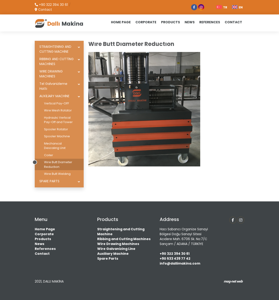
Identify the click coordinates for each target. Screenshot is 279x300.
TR (221, 7)
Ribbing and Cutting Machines (124, 239)
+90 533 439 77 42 (175, 258)
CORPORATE (145, 22)
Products (43, 239)
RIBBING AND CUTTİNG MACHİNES (56, 61)
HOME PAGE (121, 22)
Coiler (48, 155)
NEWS (190, 22)
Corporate (44, 234)
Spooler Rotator (56, 129)
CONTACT (233, 22)
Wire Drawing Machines (118, 243)
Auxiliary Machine (113, 253)
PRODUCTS (170, 22)
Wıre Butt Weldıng (57, 174)
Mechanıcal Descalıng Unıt (54, 145)
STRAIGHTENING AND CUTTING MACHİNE (55, 49)
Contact (42, 253)
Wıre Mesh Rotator (58, 110)
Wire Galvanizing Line (116, 248)
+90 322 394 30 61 (174, 253)
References (45, 248)
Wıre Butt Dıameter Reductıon (58, 164)
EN (237, 7)
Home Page (45, 229)
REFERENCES (209, 22)
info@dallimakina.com (180, 263)
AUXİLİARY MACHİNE (54, 96)
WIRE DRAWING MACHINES (51, 74)
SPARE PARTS (49, 181)
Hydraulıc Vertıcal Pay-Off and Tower (58, 119)
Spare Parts (107, 258)
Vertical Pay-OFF (56, 103)
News (39, 243)
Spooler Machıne (57, 136)
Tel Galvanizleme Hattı (53, 86)
